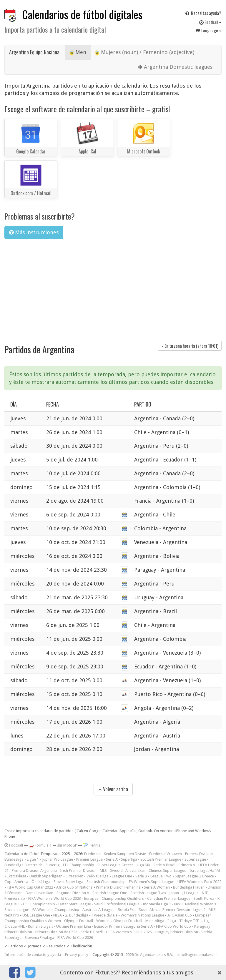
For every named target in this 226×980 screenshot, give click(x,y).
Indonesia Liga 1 (157, 904)
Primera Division (199, 854)
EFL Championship (78, 865)
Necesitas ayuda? (203, 13)
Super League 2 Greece (194, 876)
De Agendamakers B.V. (153, 954)
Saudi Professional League (116, 904)
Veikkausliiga (98, 876)
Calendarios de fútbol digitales (82, 14)
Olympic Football (78, 921)
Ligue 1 (33, 859)
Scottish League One (109, 893)
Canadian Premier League (168, 898)
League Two (161, 876)
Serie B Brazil (92, 932)
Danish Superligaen (45, 876)
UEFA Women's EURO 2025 (129, 932)
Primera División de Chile (56, 932)
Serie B (141, 876)
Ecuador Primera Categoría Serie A (123, 926)
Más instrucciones (34, 232)
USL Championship (39, 904)
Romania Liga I (40, 926)
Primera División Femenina (118, 887)
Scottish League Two (148, 893)
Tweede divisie (104, 915)
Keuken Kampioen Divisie (125, 854)
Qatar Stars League (74, 904)
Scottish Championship (106, 881)
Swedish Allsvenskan (127, 870)
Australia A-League (98, 909)
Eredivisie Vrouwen (165, 854)
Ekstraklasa (16, 876)
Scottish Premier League (160, 859)
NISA (57, 915)
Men (77, 52)
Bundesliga (14, 859)
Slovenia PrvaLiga (39, 937)
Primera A (187, 865)
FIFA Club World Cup (173, 926)
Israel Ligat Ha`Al (205, 870)
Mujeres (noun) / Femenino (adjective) (144, 52)
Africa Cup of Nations (74, 887)
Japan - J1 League (184, 893)
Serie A (112, 859)
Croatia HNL (14, 926)
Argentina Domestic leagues (175, 67)
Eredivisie (92, 854)
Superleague (195, 859)
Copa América (16, 881)
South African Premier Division (164, 909)
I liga (171, 921)
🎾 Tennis (91, 845)
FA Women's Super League (151, 881)
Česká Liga (40, 881)
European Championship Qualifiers (114, 898)
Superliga (129, 859)
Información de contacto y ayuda (32, 954)
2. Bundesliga (76, 915)
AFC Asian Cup (179, 915)
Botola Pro (127, 909)
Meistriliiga (154, 921)
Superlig (53, 865)
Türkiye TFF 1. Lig (194, 921)
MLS (103, 870)
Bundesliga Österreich (23, 865)
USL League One (36, 915)
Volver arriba (113, 789)
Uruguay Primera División (176, 932)
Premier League (89, 859)
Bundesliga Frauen (189, 887)
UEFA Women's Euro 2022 (199, 881)
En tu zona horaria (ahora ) (189, 345)
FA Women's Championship (55, 909)
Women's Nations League (142, 915)
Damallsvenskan (39, 893)
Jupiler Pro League (57, 859)
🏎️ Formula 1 (40, 845)
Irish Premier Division (78, 870)
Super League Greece (115, 865)
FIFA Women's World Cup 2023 (54, 898)
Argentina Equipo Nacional (35, 52)
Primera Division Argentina (34, 870)
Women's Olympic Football (119, 921)
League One (122, 876)
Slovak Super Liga (68, 881)
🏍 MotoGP (67, 845)
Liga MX (143, 865)
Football (210, 22)
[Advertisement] (113, 288)
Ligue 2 (199, 909)
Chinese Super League (167, 870)
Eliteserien (74, 876)
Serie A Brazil (164, 865)
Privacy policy (76, 954)
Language (208, 30)
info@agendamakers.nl (197, 954)
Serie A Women (157, 887)
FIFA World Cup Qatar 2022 (30, 887)
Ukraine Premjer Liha (73, 926)
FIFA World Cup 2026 (75, 937)
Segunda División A (72, 893)
